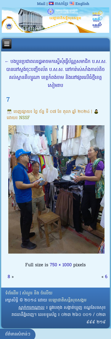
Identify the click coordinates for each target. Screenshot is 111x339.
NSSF (24, 118)
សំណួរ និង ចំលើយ (37, 293)
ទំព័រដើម (11, 293)
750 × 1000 (61, 265)
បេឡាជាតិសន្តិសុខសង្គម (67, 300)
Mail (41, 4)
